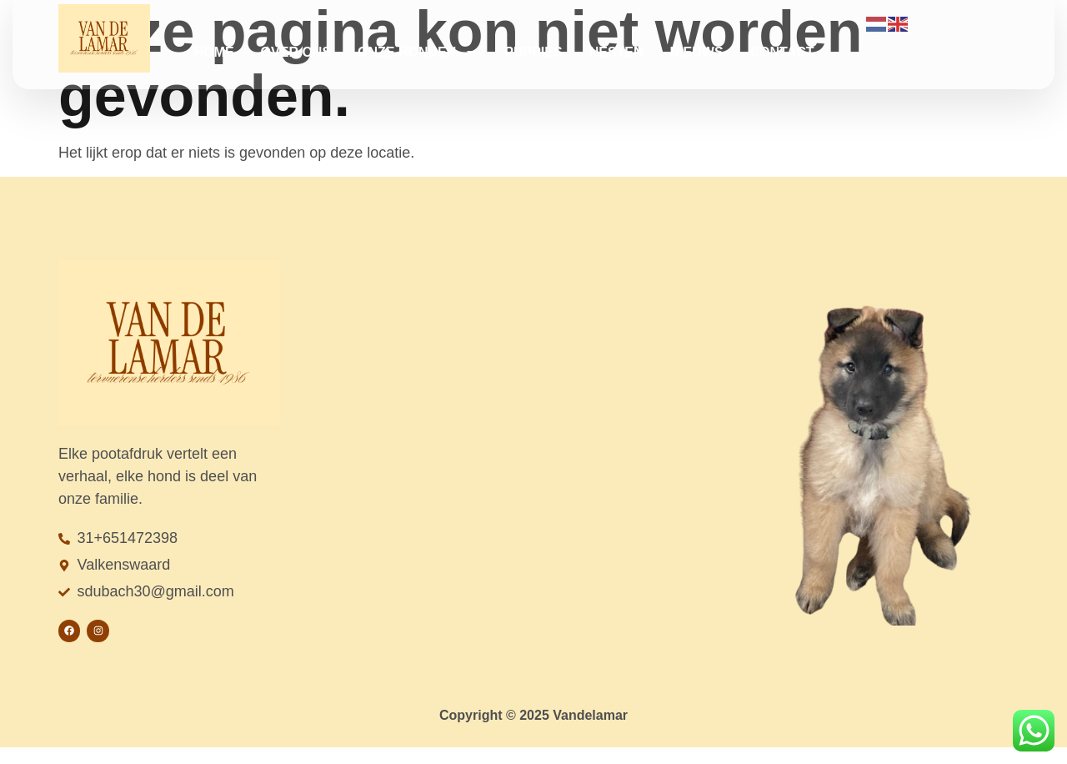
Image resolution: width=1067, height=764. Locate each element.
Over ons (296, 52)
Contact (782, 52)
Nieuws (697, 52)
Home (214, 52)
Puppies (533, 52)
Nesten (616, 52)
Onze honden (418, 52)
